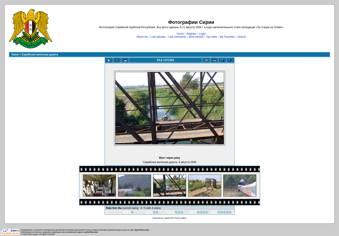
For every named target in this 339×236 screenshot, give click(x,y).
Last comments (177, 36)
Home (180, 33)
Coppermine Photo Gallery (174, 218)
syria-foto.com (141, 230)
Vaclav (35, 234)
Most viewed (196, 36)
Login (202, 33)
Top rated (211, 36)
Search (242, 36)
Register (191, 33)
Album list (142, 36)
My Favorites (227, 36)
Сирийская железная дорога (40, 54)
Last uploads (158, 36)
